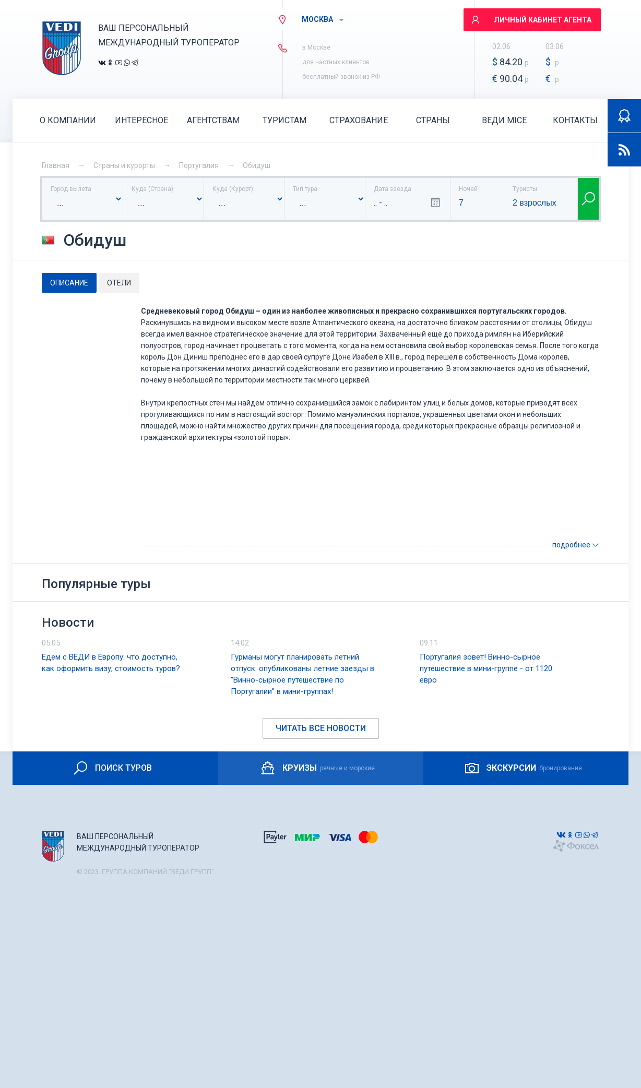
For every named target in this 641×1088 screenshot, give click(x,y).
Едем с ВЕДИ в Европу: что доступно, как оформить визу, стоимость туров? (111, 662)
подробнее (575, 545)
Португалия (199, 165)
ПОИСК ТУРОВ (112, 768)
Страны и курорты (124, 165)
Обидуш (256, 165)
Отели (119, 283)
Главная (55, 165)
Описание (69, 283)
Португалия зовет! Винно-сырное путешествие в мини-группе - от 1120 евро (486, 668)
